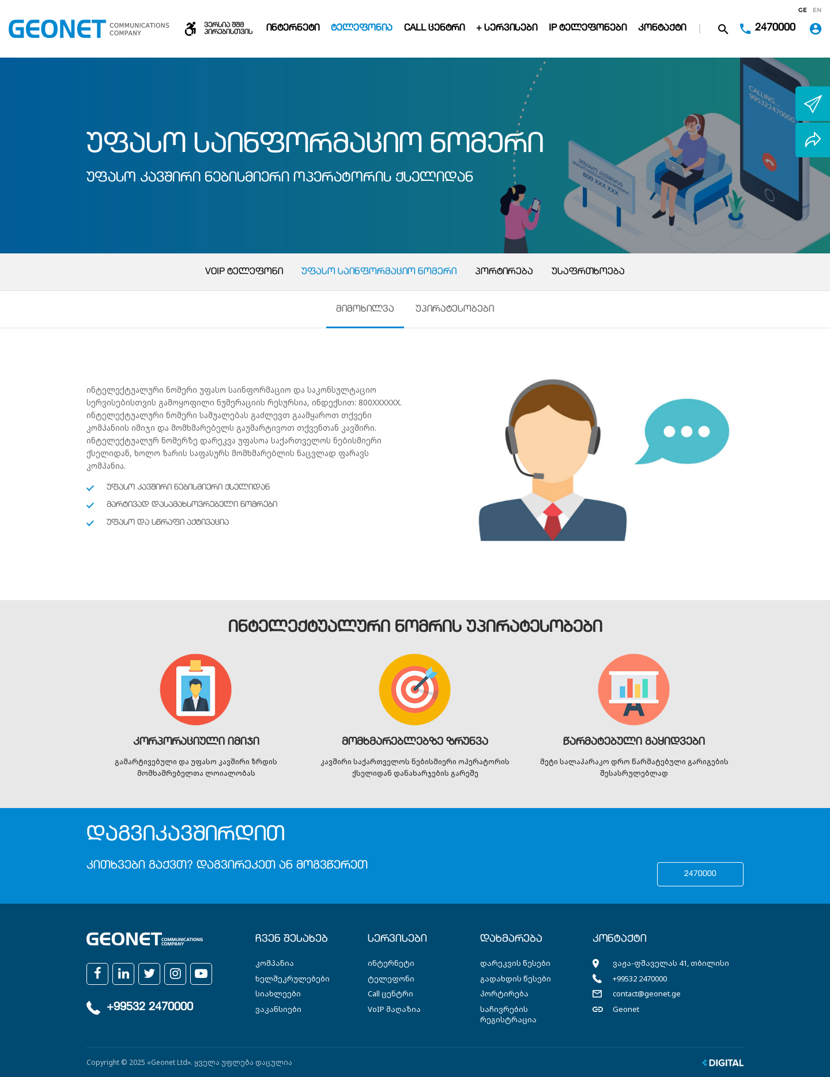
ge (802, 10)
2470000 (700, 875)
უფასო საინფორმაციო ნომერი (378, 272)
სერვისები (397, 940)
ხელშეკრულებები (292, 978)
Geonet (626, 1009)
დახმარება (511, 940)
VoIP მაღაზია (394, 1009)
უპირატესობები (455, 309)
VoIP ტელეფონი (244, 272)
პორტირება (504, 272)
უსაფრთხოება (588, 272)
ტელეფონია (362, 28)
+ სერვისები (506, 28)
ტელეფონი (391, 978)
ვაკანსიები (278, 1009)
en (817, 10)
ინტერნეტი (292, 28)
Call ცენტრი (434, 28)
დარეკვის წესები (515, 963)
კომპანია (274, 963)
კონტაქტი (662, 28)
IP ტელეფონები (588, 28)
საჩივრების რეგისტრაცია (508, 1014)
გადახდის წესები (515, 978)
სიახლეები (278, 994)
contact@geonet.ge (647, 994)
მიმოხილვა (365, 309)
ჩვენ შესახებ (291, 940)
